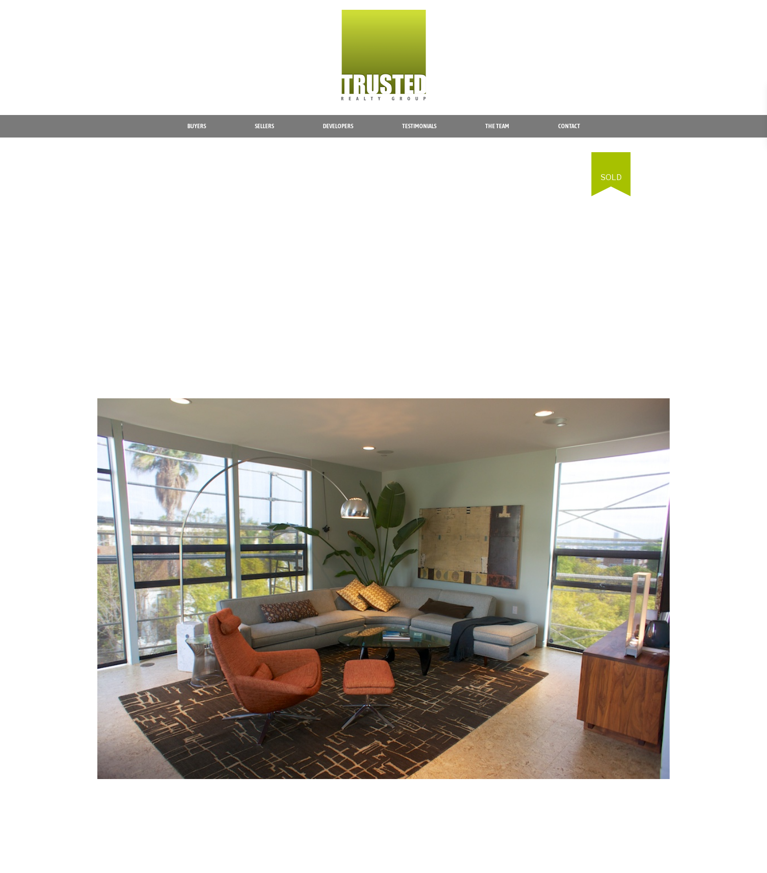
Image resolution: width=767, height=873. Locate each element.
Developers (338, 126)
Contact (569, 126)
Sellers (264, 126)
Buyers (196, 126)
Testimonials (419, 126)
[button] (661, 161)
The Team (497, 126)
